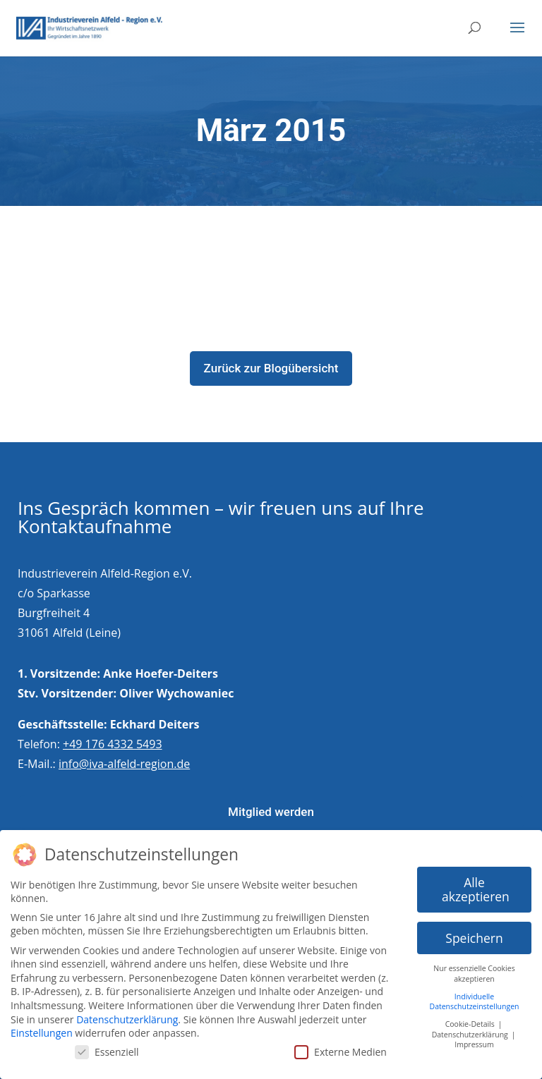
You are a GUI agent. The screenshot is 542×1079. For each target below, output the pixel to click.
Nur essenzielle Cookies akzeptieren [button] (473, 968)
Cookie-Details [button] (471, 1019)
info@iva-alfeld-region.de (124, 764)
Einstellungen (42, 1028)
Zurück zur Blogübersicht (271, 368)
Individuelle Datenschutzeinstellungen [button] (474, 996)
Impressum (473, 1039)
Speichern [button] (473, 932)
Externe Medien (340, 1047)
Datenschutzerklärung (127, 1013)
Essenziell (107, 1047)
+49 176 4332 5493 (112, 744)
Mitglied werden (271, 812)
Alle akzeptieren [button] (476, 884)
